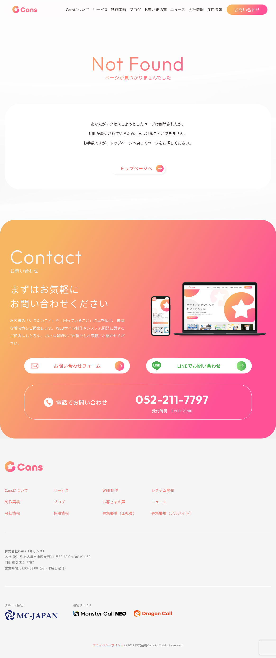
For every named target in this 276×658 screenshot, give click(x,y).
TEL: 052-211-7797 (19, 562)
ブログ (135, 9)
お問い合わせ (247, 9)
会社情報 (196, 9)
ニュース (177, 9)
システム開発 (162, 490)
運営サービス (82, 605)
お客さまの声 (155, 9)
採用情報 (214, 9)
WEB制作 (110, 490)
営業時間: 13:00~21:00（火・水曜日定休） (36, 568)
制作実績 (118, 9)
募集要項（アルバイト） (172, 513)
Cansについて (77, 9)
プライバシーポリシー (108, 645)
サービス (100, 9)
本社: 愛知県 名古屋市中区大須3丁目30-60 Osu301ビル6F (47, 556)
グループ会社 (14, 605)
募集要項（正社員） (119, 513)
